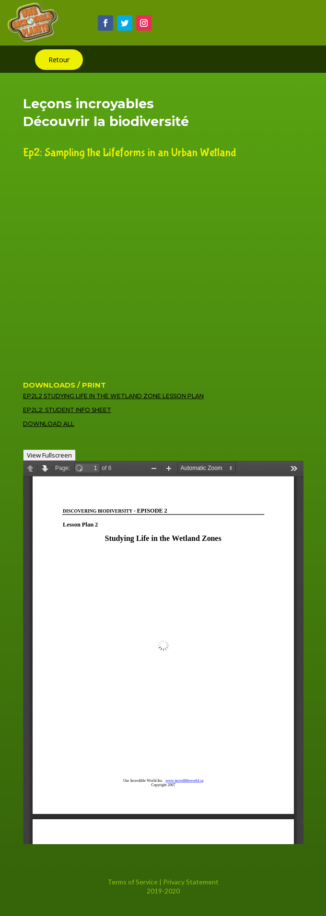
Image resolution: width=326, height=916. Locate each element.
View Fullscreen (49, 455)
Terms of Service (132, 882)
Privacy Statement (191, 882)
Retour (59, 59)
